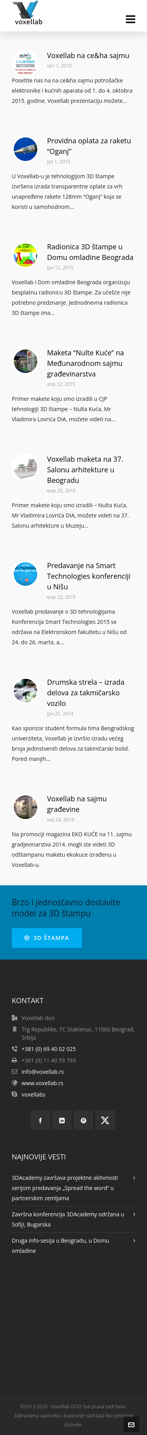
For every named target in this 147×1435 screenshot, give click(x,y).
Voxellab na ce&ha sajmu (88, 55)
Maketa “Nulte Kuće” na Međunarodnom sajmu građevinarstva (85, 363)
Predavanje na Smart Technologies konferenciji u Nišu (89, 576)
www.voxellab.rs (42, 1083)
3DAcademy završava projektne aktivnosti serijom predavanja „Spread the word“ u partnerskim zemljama (65, 1188)
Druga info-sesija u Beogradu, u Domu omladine (60, 1245)
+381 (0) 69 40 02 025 (49, 1049)
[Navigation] (130, 19)
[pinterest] (83, 1120)
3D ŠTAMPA (46, 937)
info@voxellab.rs (43, 1071)
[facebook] (40, 1120)
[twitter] (105, 1120)
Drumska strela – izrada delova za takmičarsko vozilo (86, 692)
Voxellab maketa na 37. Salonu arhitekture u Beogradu (85, 469)
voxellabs (33, 1094)
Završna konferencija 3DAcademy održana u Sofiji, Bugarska (68, 1219)
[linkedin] (62, 1120)
